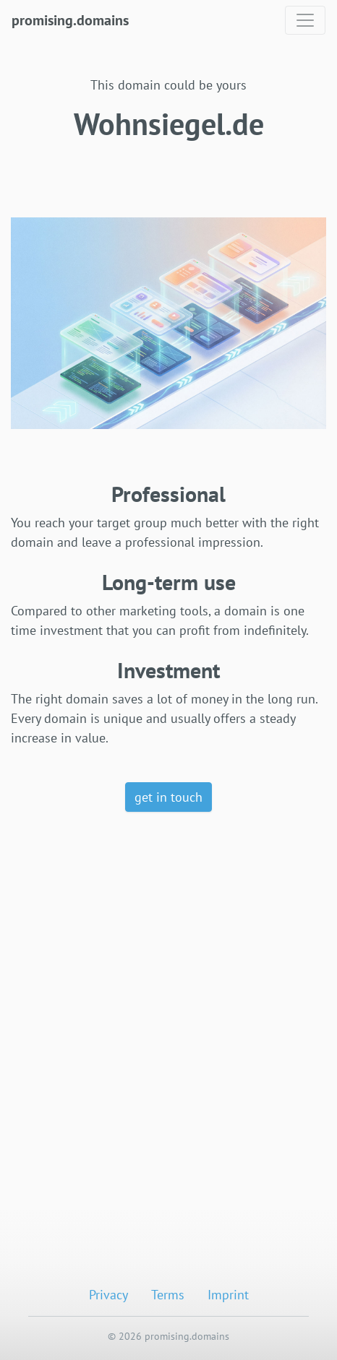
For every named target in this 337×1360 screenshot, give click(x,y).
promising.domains (70, 20)
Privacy (108, 1294)
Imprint (228, 1294)
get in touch (168, 797)
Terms (167, 1294)
